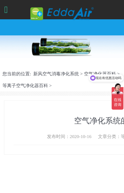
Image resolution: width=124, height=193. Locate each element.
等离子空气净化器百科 (25, 85)
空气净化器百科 (100, 73)
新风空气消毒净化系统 (56, 73)
